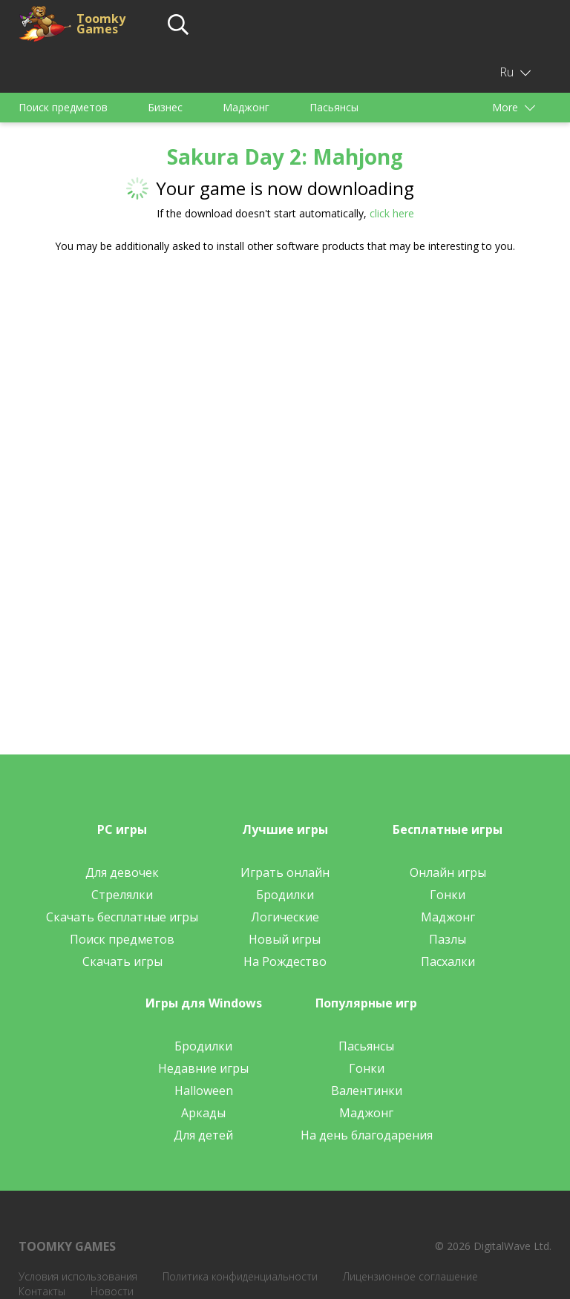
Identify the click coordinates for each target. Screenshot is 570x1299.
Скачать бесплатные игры (122, 917)
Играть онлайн (285, 872)
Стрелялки (122, 895)
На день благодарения (367, 1135)
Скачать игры (122, 961)
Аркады (203, 1113)
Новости (112, 1291)
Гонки (447, 895)
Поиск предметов (63, 107)
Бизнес (165, 107)
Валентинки (366, 1090)
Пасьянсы (333, 107)
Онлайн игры (448, 872)
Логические (285, 917)
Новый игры (285, 939)
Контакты (42, 1291)
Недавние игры (203, 1068)
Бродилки (285, 895)
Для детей (203, 1135)
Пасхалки (448, 961)
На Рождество (285, 961)
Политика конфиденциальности (240, 1276)
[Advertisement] (285, 380)
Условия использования (78, 1276)
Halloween (203, 1090)
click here (392, 213)
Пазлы (447, 939)
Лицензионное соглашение (410, 1276)
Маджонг (246, 107)
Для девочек (122, 872)
